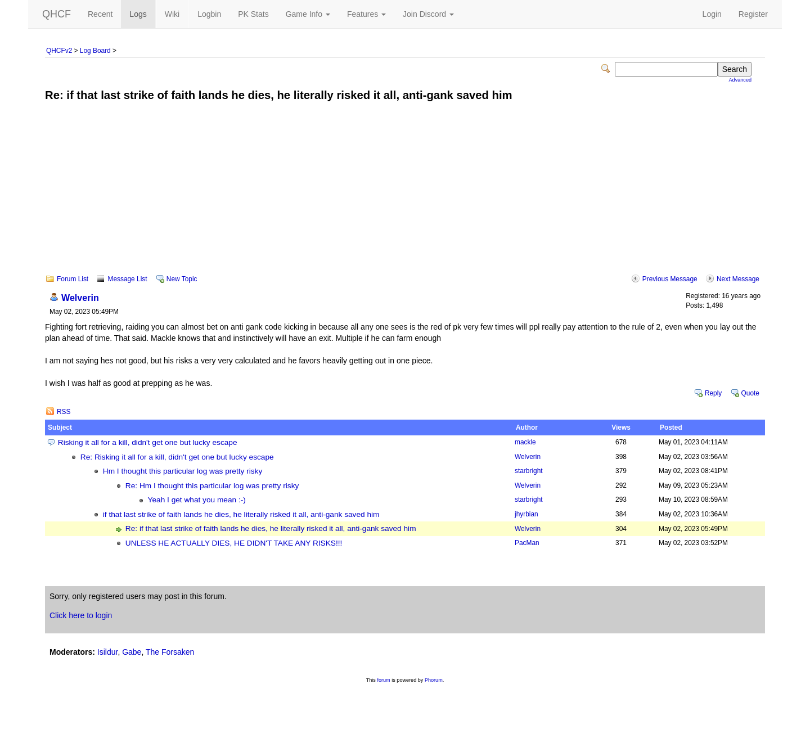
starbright (529, 471)
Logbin (209, 14)
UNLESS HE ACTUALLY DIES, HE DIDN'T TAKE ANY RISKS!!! (234, 543)
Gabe (131, 651)
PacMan (527, 543)
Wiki (172, 14)
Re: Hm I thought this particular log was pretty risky (212, 486)
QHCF (56, 14)
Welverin (80, 297)
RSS (63, 412)
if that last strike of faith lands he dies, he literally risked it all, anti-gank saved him (241, 514)
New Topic (181, 279)
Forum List (72, 279)
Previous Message (670, 279)
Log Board (95, 51)
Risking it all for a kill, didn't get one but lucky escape (147, 442)
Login (712, 14)
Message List (127, 279)
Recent (100, 14)
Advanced (740, 80)
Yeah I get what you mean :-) (197, 500)
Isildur (107, 651)
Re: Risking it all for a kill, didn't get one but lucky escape (177, 457)
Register (753, 14)
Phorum (434, 680)
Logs (137, 14)
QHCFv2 (59, 51)
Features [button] (366, 14)
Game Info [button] (308, 14)
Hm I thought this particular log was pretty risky (182, 471)
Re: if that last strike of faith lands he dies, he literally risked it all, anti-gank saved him (270, 528)
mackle (525, 442)
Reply (713, 393)
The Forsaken (170, 651)
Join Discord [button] (428, 14)
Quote (750, 393)
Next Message (738, 279)
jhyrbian (526, 514)
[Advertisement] (405, 195)
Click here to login (81, 615)
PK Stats (253, 14)
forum (383, 680)
